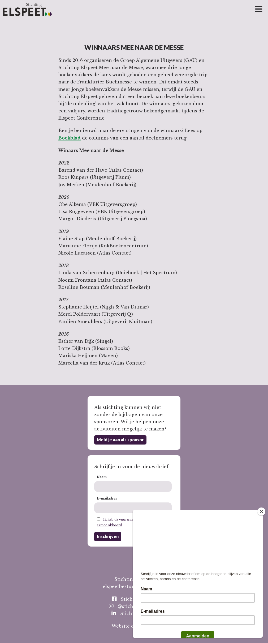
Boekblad (69, 138)
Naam (102, 477)
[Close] (261, 511)
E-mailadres (107, 498)
